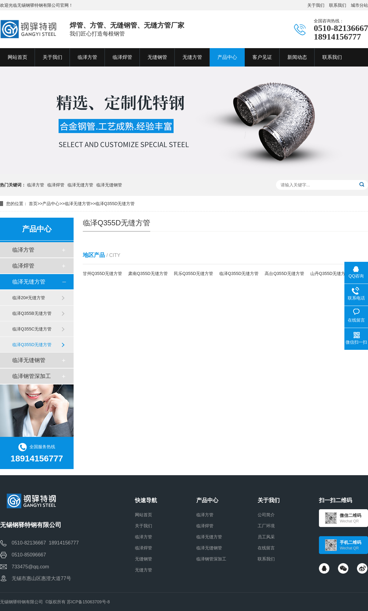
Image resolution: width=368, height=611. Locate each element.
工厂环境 (266, 525)
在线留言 (266, 547)
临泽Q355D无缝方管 (115, 203)
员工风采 (266, 536)
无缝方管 (143, 569)
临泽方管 (35, 184)
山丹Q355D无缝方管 (330, 273)
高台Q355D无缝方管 (284, 273)
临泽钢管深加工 (31, 376)
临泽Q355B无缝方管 (32, 313)
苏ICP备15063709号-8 (88, 601)
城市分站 (359, 5)
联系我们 (337, 5)
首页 (33, 203)
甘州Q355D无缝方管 (102, 273)
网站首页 (143, 514)
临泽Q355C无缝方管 (32, 329)
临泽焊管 (55, 184)
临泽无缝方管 (80, 184)
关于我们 (315, 5)
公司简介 (266, 514)
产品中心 (50, 203)
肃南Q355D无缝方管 (147, 273)
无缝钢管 (143, 558)
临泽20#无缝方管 (28, 297)
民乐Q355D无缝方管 (193, 273)
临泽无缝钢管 (109, 184)
